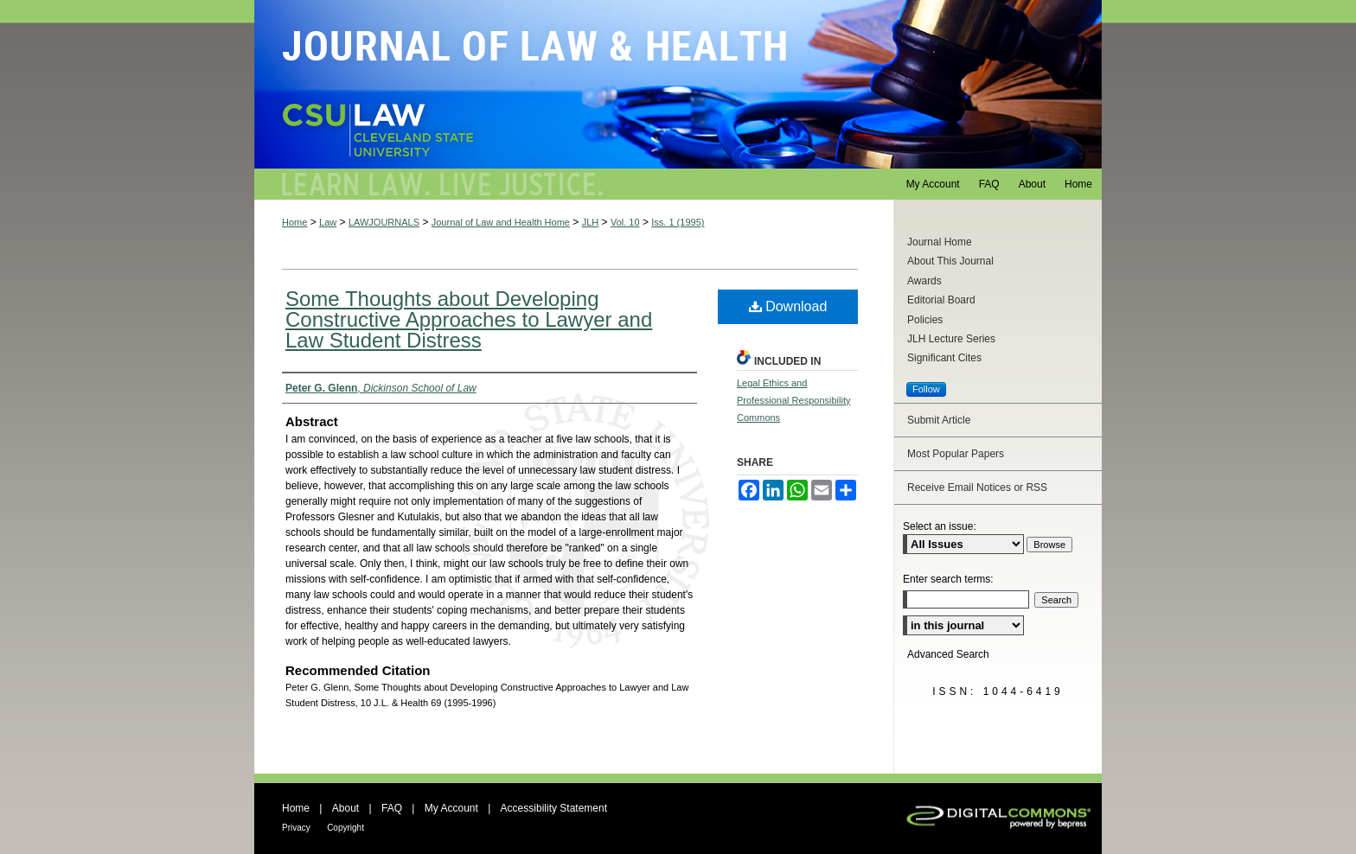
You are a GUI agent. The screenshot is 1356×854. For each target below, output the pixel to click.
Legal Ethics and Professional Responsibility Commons (793, 400)
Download (788, 306)
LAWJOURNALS (384, 222)
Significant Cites (944, 358)
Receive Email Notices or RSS (977, 487)
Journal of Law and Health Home (501, 222)
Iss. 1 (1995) (677, 222)
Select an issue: (939, 526)
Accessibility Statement (554, 808)
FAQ (391, 808)
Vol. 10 (625, 222)
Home (294, 222)
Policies (925, 320)
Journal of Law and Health (678, 84)
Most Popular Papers (955, 454)
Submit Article (938, 420)
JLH (590, 222)
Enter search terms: (948, 579)
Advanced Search (948, 654)
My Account (451, 808)
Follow (926, 389)
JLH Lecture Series (951, 339)
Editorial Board (941, 300)
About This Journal (950, 261)
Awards (924, 281)
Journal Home (939, 242)
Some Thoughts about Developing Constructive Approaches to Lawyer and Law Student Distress (468, 319)
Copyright (345, 827)
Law (327, 222)
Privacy (296, 827)
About (345, 808)
